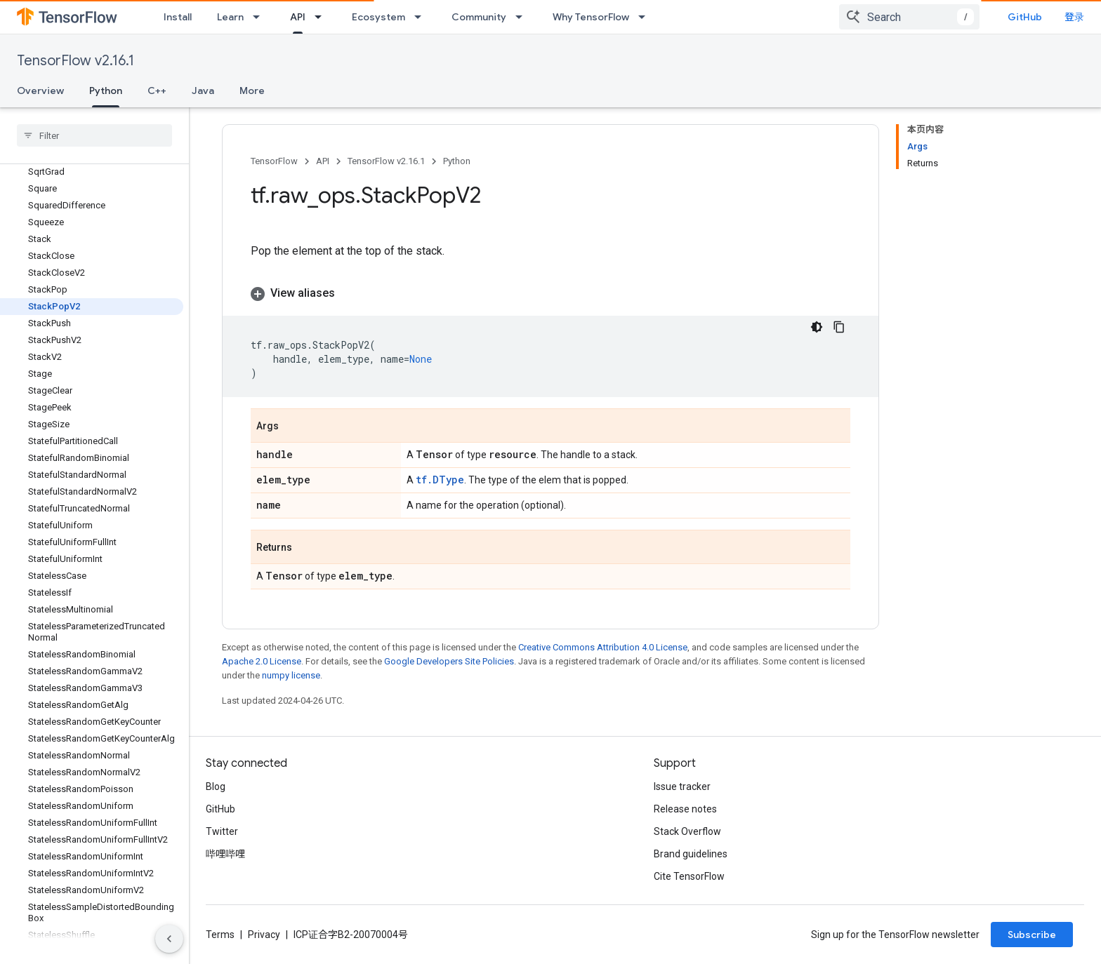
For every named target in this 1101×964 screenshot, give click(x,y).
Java (203, 90)
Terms (220, 934)
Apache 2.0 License (261, 661)
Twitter (222, 831)
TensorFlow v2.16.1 (75, 60)
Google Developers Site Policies (449, 661)
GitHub (1025, 17)
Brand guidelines (690, 853)
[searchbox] (94, 135)
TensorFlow (274, 161)
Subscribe (1032, 934)
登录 (1074, 16)
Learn (230, 17)
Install (178, 17)
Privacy (264, 934)
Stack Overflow (687, 831)
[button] (550, 293)
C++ (156, 90)
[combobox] (909, 16)
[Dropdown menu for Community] (523, 17)
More (252, 90)
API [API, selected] (297, 17)
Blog (215, 786)
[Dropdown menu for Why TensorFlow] (646, 17)
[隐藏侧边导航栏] (169, 939)
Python (456, 161)
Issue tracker (682, 786)
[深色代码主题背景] (816, 327)
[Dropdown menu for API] (322, 17)
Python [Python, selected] (105, 90)
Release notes (685, 809)
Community (478, 17)
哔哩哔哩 (225, 853)
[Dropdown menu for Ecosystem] (422, 17)
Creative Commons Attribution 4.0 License (602, 647)
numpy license (291, 675)
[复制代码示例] (839, 327)
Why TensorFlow (591, 17)
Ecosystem (378, 17)
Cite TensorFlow (689, 876)
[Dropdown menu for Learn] (260, 17)
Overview (40, 90)
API (322, 161)
